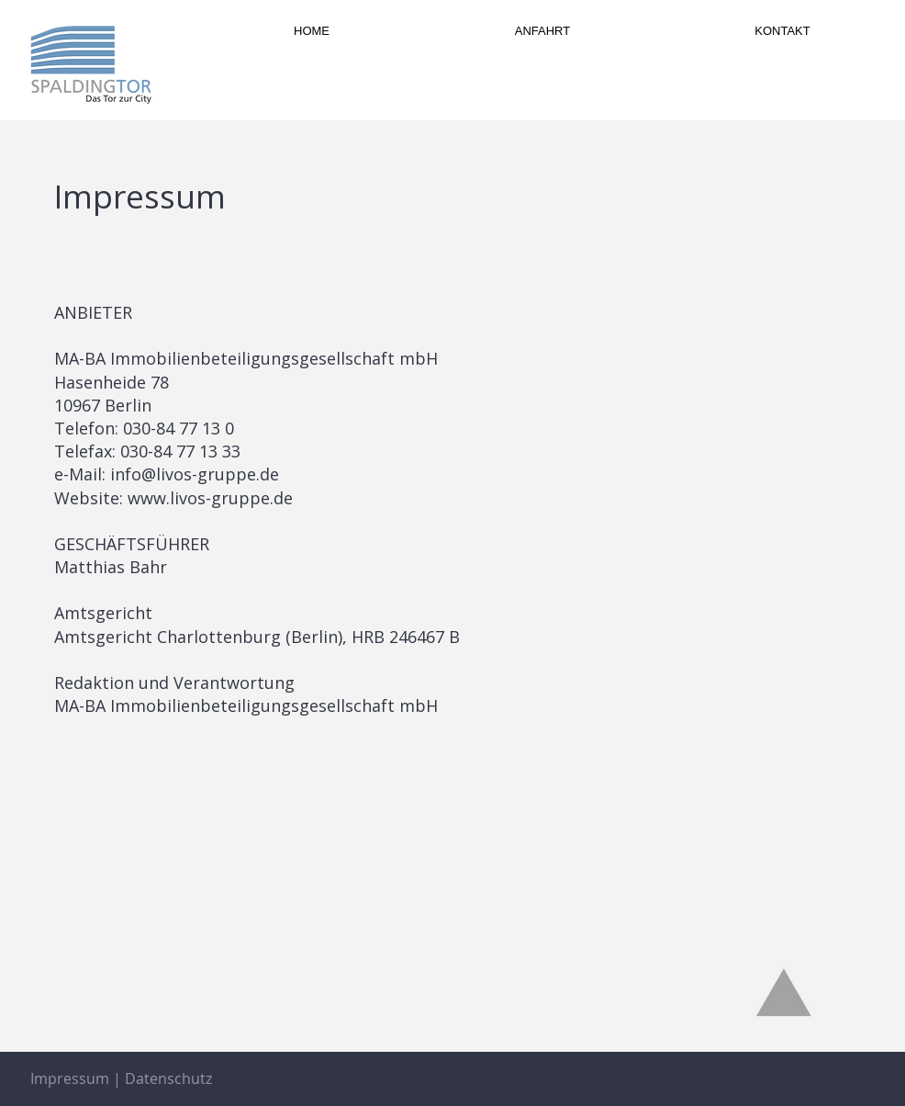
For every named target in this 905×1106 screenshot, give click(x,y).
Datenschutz (168, 1078)
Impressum (69, 1078)
